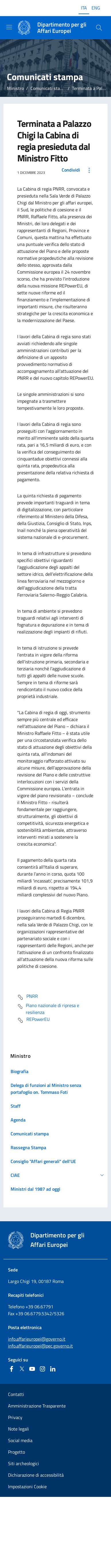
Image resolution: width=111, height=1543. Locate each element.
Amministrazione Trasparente (37, 1405)
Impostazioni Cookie (27, 1486)
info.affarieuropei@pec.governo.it (40, 1345)
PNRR (27, 997)
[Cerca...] (99, 27)
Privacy (15, 1417)
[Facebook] (11, 1368)
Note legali (18, 1428)
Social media (20, 1440)
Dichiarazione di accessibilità (36, 1475)
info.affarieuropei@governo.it (36, 1338)
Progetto (16, 1451)
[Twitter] (21, 1368)
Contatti (16, 1394)
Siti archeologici (23, 1463)
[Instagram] (42, 1368)
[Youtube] (32, 1368)
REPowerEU (33, 1020)
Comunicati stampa (49, 88)
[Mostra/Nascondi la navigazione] (9, 27)
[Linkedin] (52, 1368)
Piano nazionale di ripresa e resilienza (48, 1009)
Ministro (15, 88)
